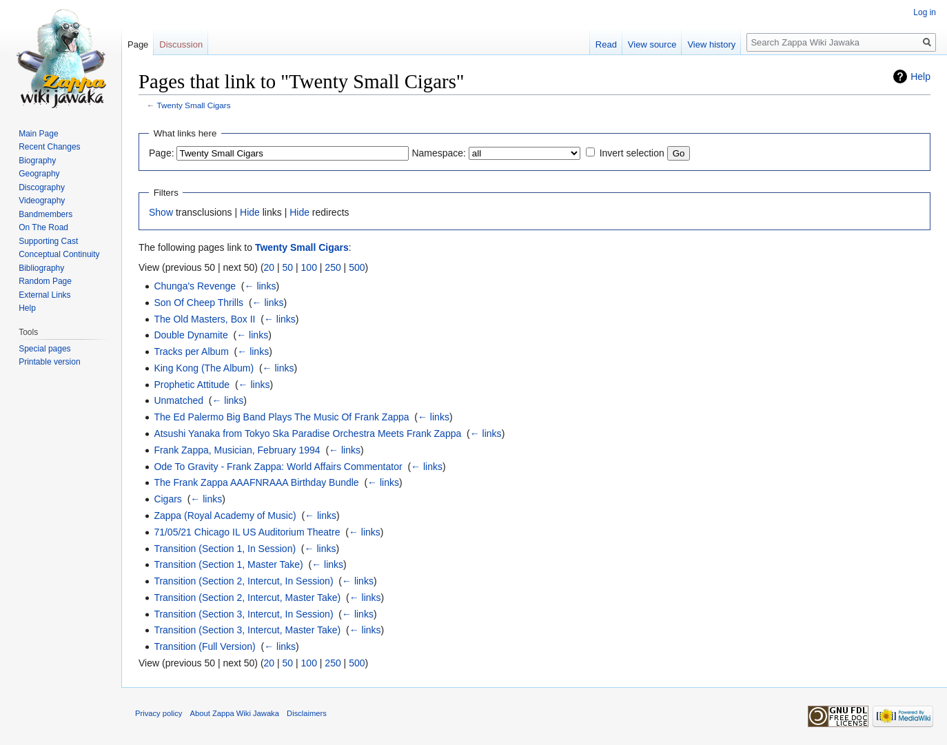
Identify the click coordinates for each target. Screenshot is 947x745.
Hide (250, 212)
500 (357, 267)
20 (269, 267)
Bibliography (41, 268)
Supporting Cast (48, 241)
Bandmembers (45, 214)
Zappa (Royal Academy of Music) (225, 515)
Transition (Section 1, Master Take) (228, 564)
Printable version (49, 362)
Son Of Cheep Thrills (198, 302)
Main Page (38, 134)
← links (260, 286)
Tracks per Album (191, 351)
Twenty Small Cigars (194, 105)
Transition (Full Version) (204, 646)
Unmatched (178, 400)
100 (309, 267)
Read (606, 44)
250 (332, 267)
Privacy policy (158, 713)
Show (161, 212)
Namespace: (438, 153)
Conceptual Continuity (59, 254)
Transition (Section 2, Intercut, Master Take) (247, 597)
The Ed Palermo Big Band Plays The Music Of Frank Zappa (281, 416)
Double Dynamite (190, 334)
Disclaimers (307, 713)
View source (652, 44)
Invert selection (632, 153)
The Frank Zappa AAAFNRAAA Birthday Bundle (256, 482)
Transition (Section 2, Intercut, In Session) (243, 580)
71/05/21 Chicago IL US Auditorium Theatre (247, 532)
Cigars (167, 498)
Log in (924, 12)
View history (711, 44)
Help (920, 76)
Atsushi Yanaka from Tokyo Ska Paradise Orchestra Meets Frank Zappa (307, 433)
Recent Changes (49, 147)
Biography (37, 160)
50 (288, 267)
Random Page (45, 281)
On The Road (43, 227)
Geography (39, 173)
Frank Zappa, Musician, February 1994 (237, 450)
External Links (44, 295)
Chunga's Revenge (195, 286)
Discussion (181, 44)
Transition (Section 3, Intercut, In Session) (243, 614)
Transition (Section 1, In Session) (225, 548)
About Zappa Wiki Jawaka (234, 713)
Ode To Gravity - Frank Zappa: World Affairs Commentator (278, 466)
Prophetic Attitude (192, 384)
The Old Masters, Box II (204, 319)
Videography (42, 200)
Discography (42, 187)
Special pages (44, 349)
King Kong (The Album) (204, 368)
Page (138, 44)
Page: (161, 153)
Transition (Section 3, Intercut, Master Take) (247, 629)
